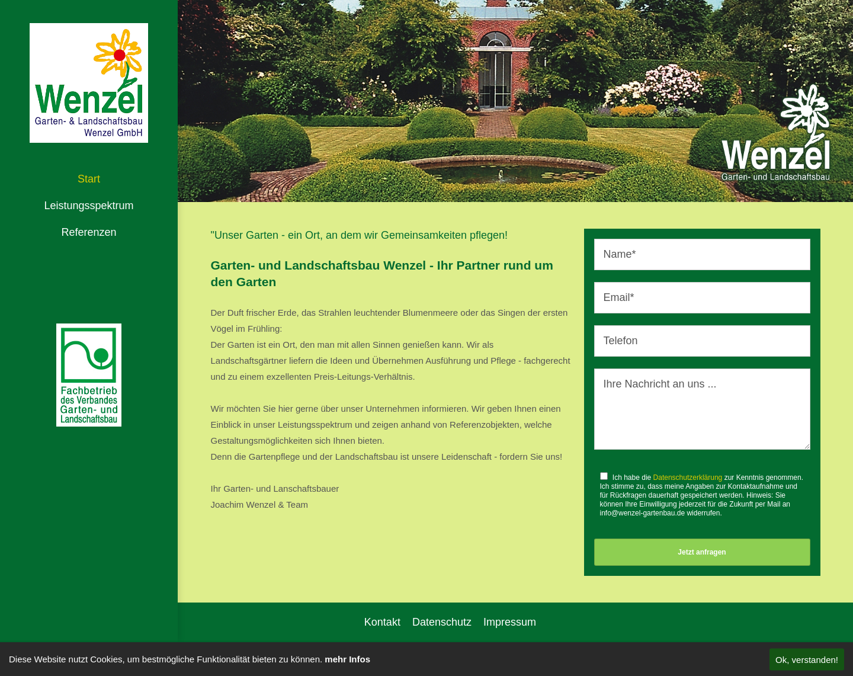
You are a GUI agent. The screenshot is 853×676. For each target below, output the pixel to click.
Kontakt (382, 622)
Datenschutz (442, 622)
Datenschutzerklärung (688, 477)
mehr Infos (347, 659)
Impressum (509, 622)
